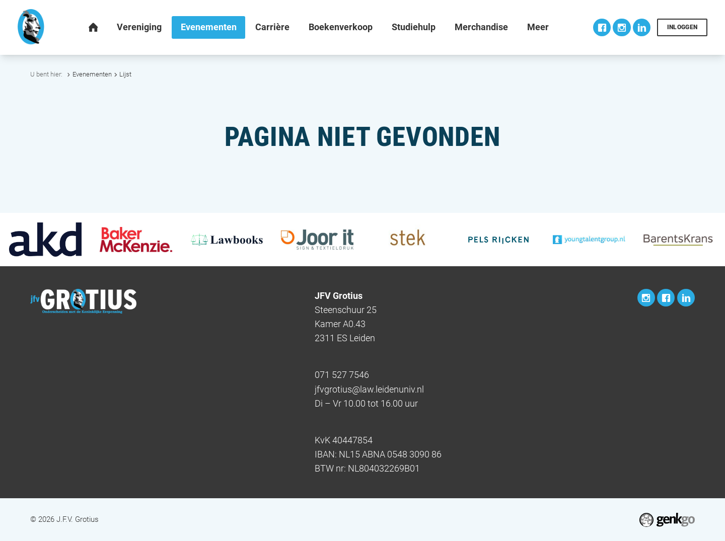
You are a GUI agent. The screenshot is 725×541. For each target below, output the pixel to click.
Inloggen (682, 27)
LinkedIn (641, 27)
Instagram (621, 27)
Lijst (125, 74)
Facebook (602, 27)
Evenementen (92, 74)
